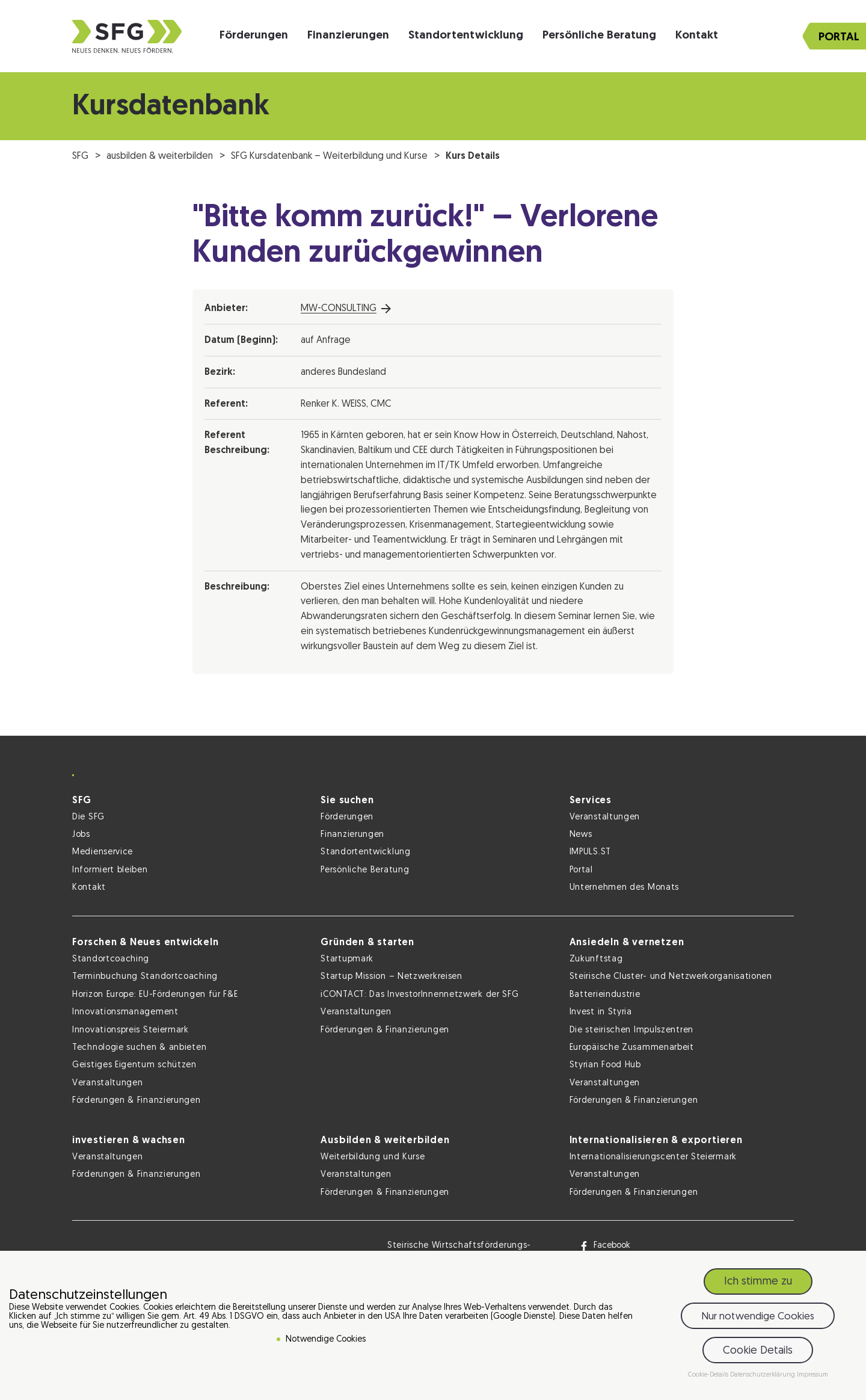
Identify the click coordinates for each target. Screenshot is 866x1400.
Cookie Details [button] (758, 1352)
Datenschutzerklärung (763, 1376)
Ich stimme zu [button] (758, 1283)
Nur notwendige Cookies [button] (757, 1318)
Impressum (812, 1376)
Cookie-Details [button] (709, 1376)
